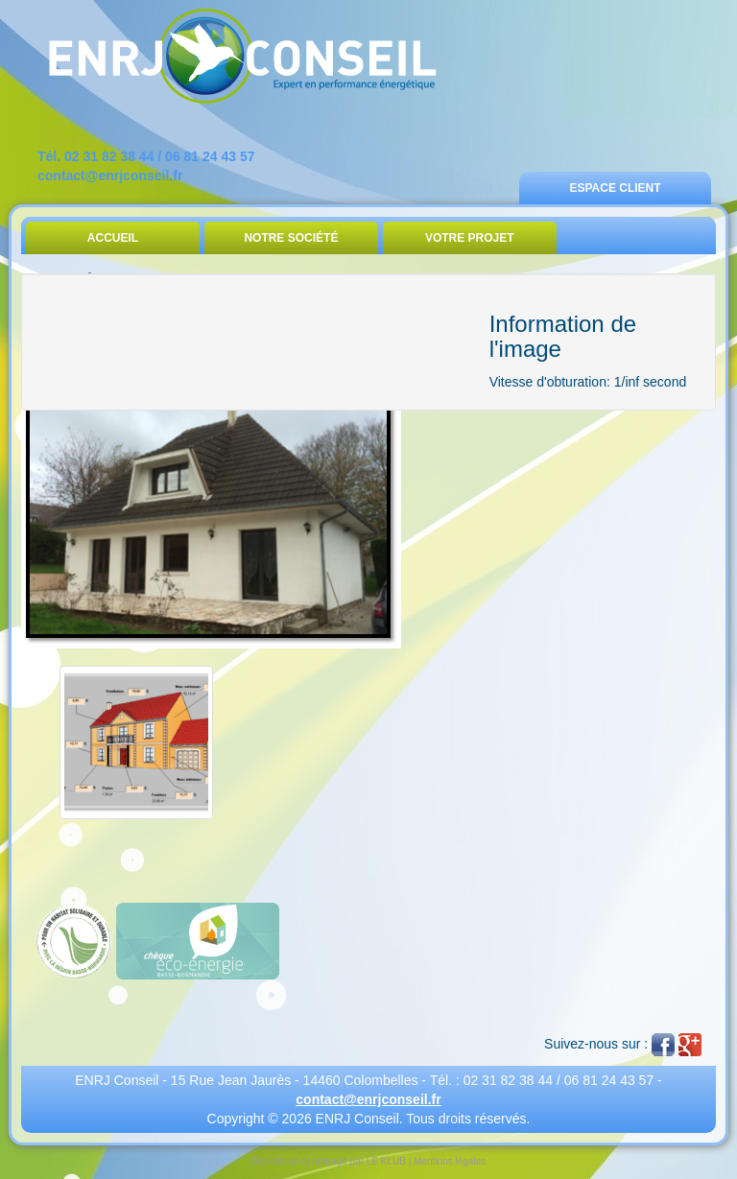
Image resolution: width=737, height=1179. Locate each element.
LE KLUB (386, 1161)
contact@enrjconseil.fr (109, 175)
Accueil (112, 238)
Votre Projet (469, 238)
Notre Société (291, 238)
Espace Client (614, 188)
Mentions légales (450, 1161)
